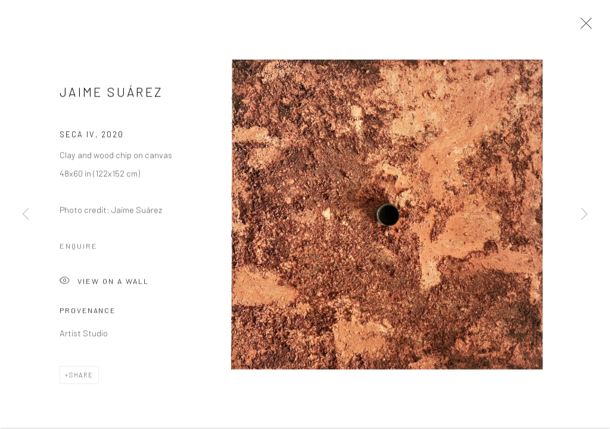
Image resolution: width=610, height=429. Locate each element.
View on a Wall (104, 282)
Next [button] (584, 214)
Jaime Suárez (111, 93)
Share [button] (81, 376)
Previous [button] (25, 214)
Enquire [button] (79, 246)
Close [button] (583, 27)
